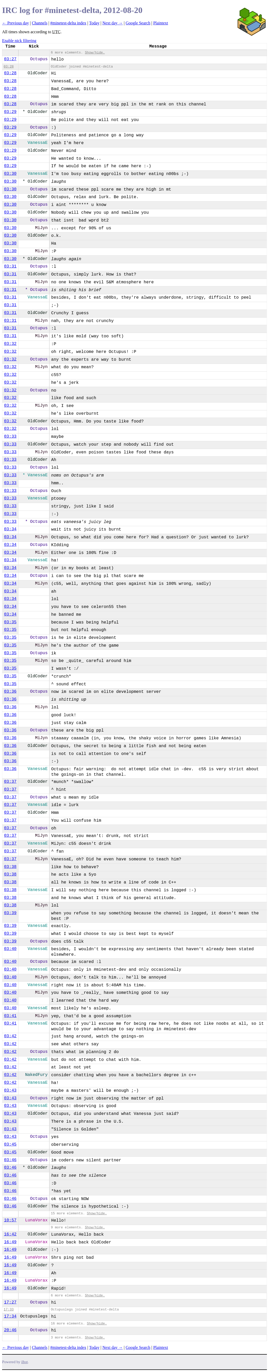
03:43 (10, 1090)
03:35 (10, 622)
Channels (39, 23)
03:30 (10, 173)
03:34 (10, 529)
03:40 (10, 949)
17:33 (9, 1309)
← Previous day (15, 23)
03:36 (10, 691)
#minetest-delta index (68, 23)
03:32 (10, 344)
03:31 (10, 266)
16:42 (10, 1234)
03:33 (10, 436)
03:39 (10, 913)
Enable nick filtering (19, 40)
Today (94, 23)
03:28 (9, 67)
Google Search (138, 23)
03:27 (10, 59)
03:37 (10, 781)
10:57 (10, 1220)
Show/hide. (95, 53)
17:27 (10, 1302)
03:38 (10, 867)
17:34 (10, 1316)
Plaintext (160, 23)
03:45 (10, 1144)
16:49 (10, 1242)
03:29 (10, 112)
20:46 (10, 1330)
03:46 (10, 1160)
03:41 (10, 1016)
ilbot (24, 1362)
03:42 (10, 1036)
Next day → (112, 23)
